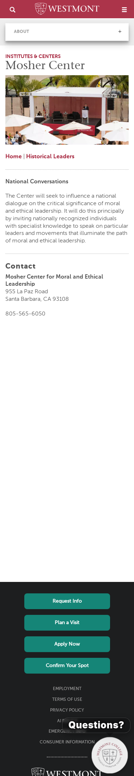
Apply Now (67, 644)
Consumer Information (67, 742)
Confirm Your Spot (67, 665)
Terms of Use (67, 700)
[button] (119, 31)
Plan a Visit (67, 622)
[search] (12, 9)
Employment (67, 689)
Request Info (67, 601)
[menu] (124, 9)
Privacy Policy (67, 710)
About (21, 32)
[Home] (67, 10)
